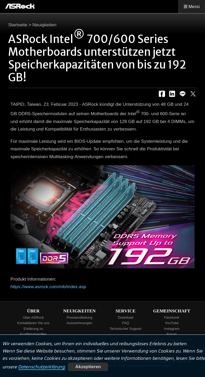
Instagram (171, 329)
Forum (172, 334)
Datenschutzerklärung (41, 366)
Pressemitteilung (79, 317)
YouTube (171, 323)
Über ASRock (33, 317)
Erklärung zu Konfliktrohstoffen (33, 331)
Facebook (171, 317)
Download (125, 317)
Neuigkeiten (44, 24)
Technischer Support (126, 329)
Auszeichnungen (79, 323)
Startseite (17, 24)
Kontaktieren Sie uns (33, 323)
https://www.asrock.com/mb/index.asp (48, 286)
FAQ (125, 323)
